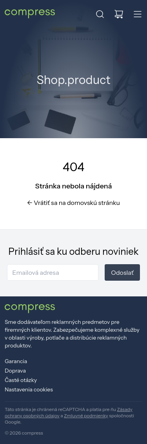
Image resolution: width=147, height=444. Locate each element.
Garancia (16, 361)
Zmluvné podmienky (86, 415)
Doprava (15, 370)
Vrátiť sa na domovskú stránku (73, 202)
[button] (100, 14)
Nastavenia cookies (29, 389)
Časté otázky (21, 380)
